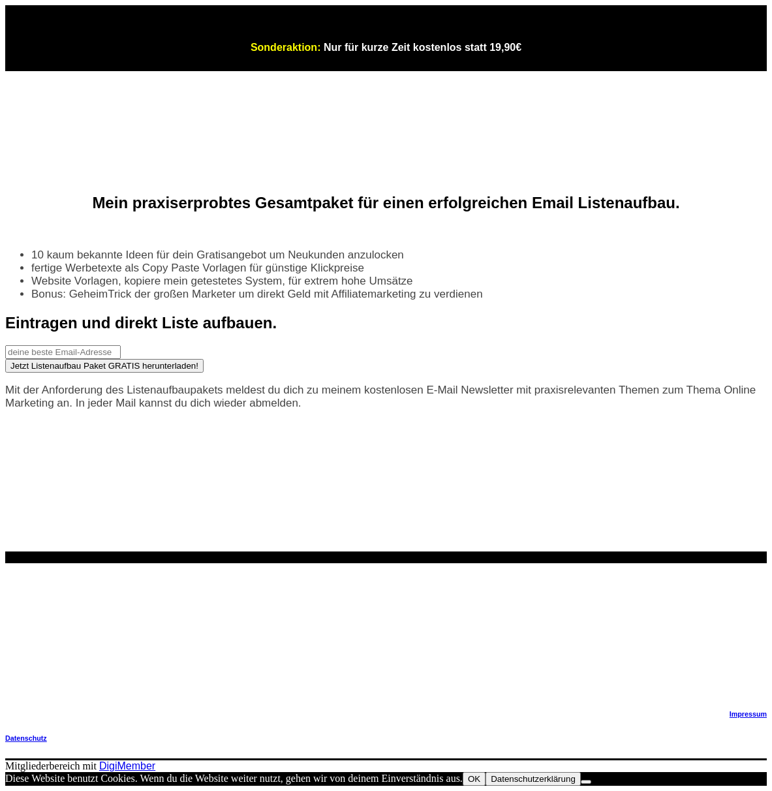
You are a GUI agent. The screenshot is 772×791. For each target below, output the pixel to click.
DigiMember (127, 765)
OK (474, 779)
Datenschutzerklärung (533, 779)
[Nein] (586, 782)
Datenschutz (26, 738)
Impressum (748, 714)
